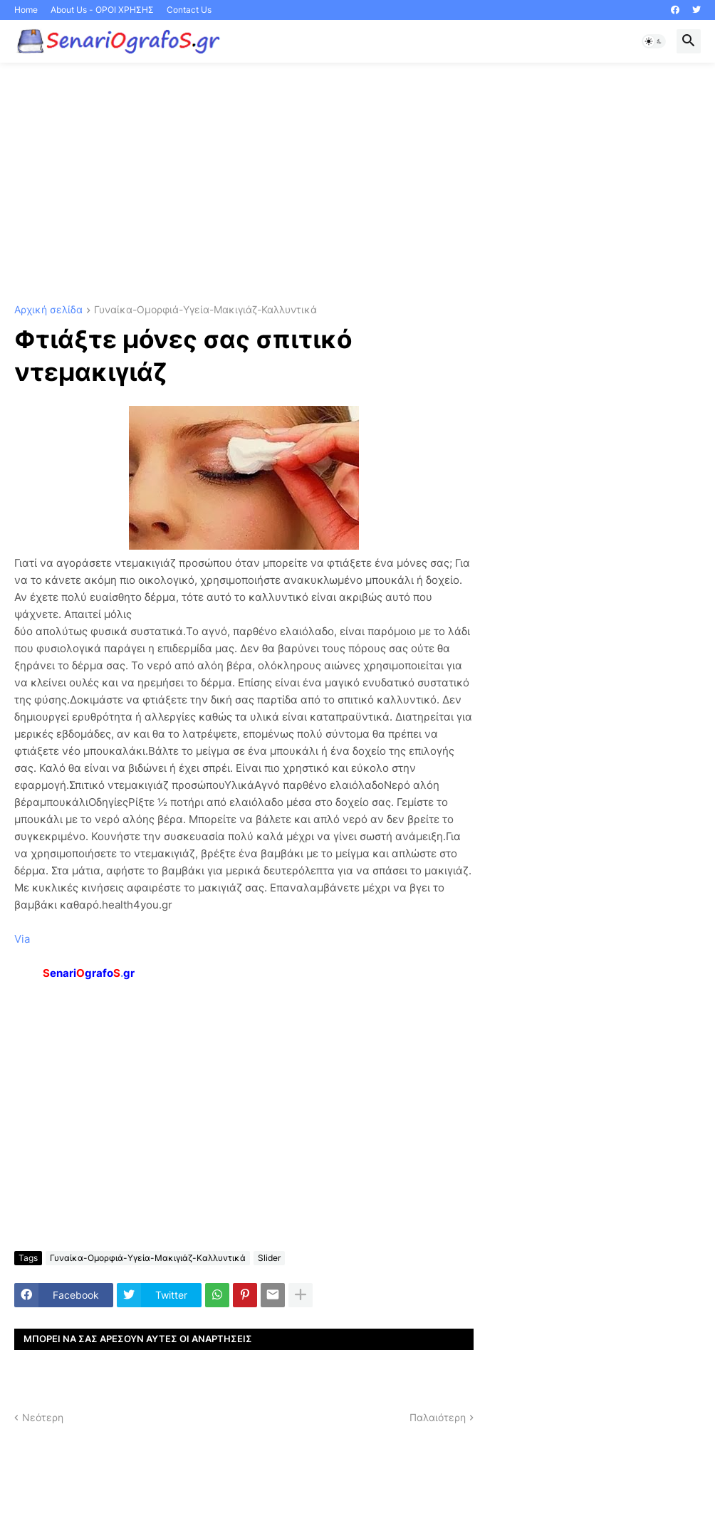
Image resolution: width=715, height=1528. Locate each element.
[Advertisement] (357, 183)
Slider (269, 1257)
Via (22, 939)
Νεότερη (42, 1417)
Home (26, 9)
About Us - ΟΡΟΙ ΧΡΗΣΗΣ (102, 9)
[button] (654, 41)
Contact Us (189, 9)
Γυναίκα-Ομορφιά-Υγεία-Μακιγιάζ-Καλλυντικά (205, 310)
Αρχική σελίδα (48, 310)
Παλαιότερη (437, 1417)
